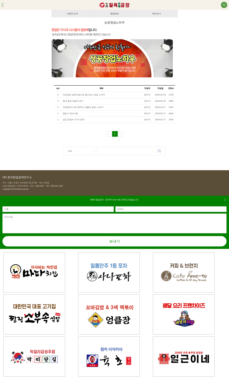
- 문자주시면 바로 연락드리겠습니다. (114, 199)
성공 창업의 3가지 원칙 (74, 119)
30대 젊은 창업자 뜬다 (73, 101)
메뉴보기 (156, 13)
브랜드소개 (72, 13)
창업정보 (114, 13)
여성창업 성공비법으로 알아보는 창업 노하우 (84, 94)
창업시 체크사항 (70, 113)
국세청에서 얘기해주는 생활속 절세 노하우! (83, 107)
